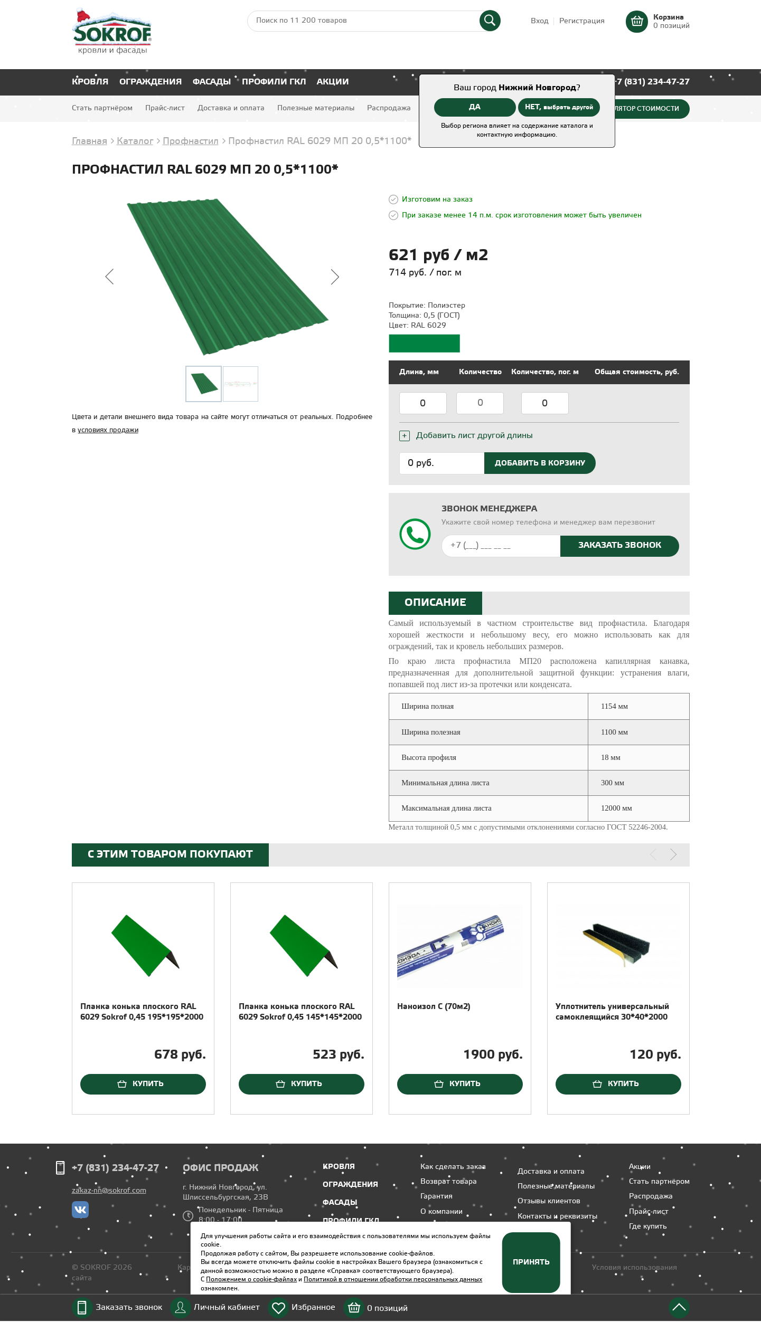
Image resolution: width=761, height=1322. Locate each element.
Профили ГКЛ (274, 82)
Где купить (648, 1226)
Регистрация (582, 21)
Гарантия (436, 1196)
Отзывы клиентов (549, 1201)
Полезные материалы (315, 108)
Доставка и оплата (231, 108)
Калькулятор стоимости (634, 108)
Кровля (90, 82)
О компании (441, 1211)
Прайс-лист (165, 108)
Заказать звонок (129, 1307)
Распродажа (389, 108)
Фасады (212, 82)
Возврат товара (448, 1181)
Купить (148, 1084)
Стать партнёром (102, 108)
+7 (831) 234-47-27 (651, 82)
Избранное (313, 1307)
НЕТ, (559, 107)
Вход (540, 21)
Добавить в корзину (540, 463)
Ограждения (150, 82)
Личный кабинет (227, 1307)
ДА (475, 107)
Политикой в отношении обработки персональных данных (393, 1279)
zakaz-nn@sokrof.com (109, 1190)
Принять (531, 1262)
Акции (333, 82)
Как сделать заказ (453, 1167)
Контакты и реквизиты (557, 1216)
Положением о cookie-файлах (251, 1279)
